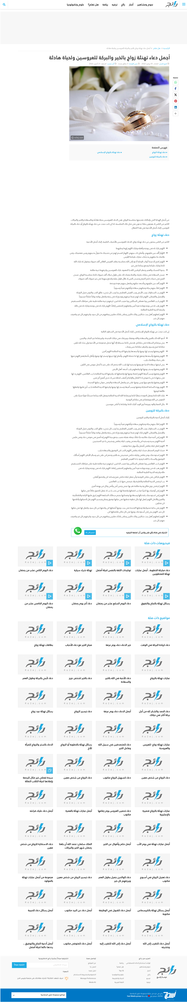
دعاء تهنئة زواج (160, 234)
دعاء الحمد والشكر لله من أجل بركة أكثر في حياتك (154, 713)
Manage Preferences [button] (88, 979)
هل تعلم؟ (91, 4)
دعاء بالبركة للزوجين (157, 157)
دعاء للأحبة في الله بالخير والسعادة (118, 680)
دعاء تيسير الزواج (83, 711)
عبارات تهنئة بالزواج (159, 678)
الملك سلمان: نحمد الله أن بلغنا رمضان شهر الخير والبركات (75, 846)
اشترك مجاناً (19, 965)
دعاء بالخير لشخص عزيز (80, 678)
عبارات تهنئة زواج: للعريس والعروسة (156, 746)
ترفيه (112, 4)
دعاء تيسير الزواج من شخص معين (74, 877)
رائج (121, 4)
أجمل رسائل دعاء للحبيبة (40, 910)
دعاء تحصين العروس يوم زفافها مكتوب (114, 812)
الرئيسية (166, 48)
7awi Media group (134, 996)
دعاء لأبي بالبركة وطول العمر (37, 678)
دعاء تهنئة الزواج (158, 152)
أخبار (129, 4)
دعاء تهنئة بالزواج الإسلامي (108, 152)
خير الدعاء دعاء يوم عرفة (118, 644)
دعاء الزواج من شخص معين (155, 777)
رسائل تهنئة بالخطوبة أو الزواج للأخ (76, 746)
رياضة (103, 4)
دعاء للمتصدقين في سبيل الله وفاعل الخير (114, 746)
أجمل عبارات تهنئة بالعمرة (78, 810)
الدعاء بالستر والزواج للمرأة (39, 744)
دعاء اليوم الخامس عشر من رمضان (38, 605)
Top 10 (121, 971)
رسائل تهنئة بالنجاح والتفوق (155, 603)
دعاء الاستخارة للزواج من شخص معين (36, 846)
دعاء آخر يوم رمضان (81, 603)
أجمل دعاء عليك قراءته (41, 810)
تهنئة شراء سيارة (83, 570)
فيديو (148, 979)
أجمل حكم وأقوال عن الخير (117, 844)
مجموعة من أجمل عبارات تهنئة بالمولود (37, 879)
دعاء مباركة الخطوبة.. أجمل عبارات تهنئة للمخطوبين (152, 572)
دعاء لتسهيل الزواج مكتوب (117, 777)
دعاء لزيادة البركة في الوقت (154, 644)
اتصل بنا (92, 967)
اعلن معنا (92, 971)
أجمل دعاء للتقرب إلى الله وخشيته (156, 945)
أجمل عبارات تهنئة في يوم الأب (153, 844)
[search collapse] (4, 4)
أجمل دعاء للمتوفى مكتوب (77, 943)
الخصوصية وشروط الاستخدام (84, 975)
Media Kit (92, 982)
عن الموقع (92, 963)
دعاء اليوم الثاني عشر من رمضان (35, 570)
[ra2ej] (166, 972)
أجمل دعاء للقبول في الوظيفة (115, 910)
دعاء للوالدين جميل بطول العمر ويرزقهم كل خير (114, 879)
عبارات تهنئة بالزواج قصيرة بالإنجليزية (155, 812)
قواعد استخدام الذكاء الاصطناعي (138, 963)
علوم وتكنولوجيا (73, 4)
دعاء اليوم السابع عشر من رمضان (113, 603)
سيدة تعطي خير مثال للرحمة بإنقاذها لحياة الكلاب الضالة (38, 779)
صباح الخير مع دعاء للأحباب (78, 644)
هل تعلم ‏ (156, 48)
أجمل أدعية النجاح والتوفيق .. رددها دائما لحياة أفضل (38, 945)
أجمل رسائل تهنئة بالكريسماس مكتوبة (153, 912)
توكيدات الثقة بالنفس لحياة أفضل (113, 570)
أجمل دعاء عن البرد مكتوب (78, 910)
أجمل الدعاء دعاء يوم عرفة (117, 711)
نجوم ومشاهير (143, 4)
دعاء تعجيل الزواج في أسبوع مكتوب (154, 879)
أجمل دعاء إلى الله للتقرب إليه (115, 943)
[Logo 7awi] (169, 995)
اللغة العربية (118, 982)
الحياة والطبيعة (117, 979)
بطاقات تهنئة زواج (43, 644)
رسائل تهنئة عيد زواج (42, 711)
